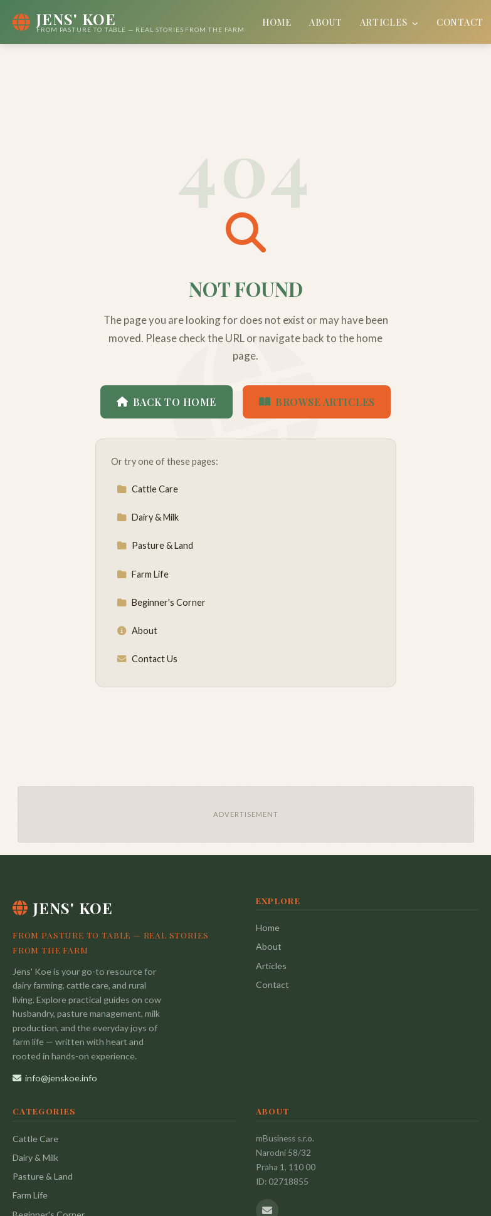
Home (277, 22)
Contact (459, 22)
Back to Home (166, 401)
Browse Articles (317, 401)
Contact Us (147, 658)
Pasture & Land (155, 545)
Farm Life (143, 574)
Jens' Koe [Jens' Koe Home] (63, 908)
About (325, 22)
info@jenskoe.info (55, 1078)
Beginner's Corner (161, 602)
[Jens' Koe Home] (129, 22)
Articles (389, 22)
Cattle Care (147, 489)
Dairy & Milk (148, 517)
